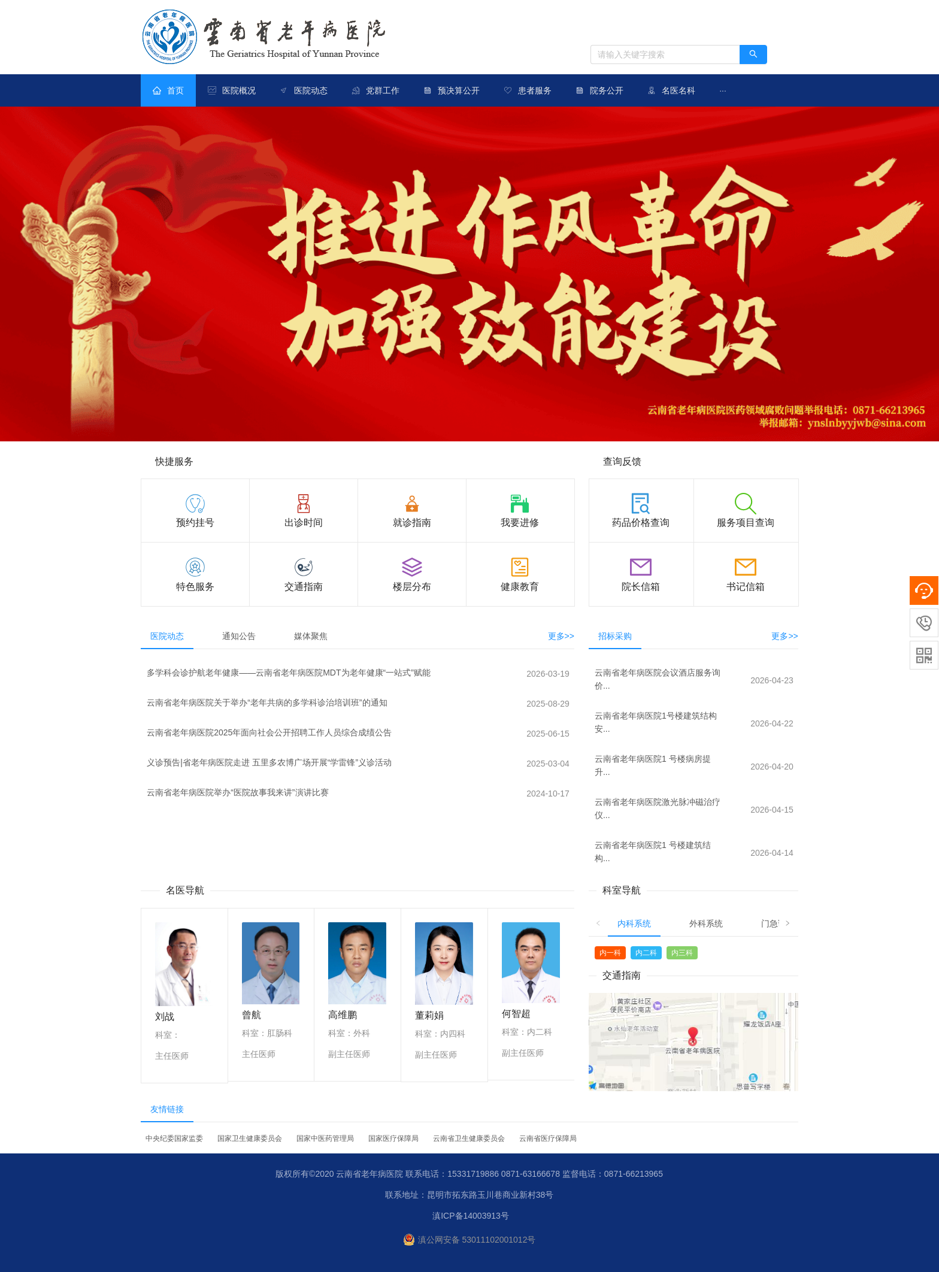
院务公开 (606, 90)
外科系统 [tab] (706, 923)
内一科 (610, 953)
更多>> (561, 636)
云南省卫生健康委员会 (469, 1138)
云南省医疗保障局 (548, 1138)
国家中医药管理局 (325, 1138)
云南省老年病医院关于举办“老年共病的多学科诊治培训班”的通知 (267, 702)
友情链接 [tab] (167, 1109)
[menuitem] (168, 90)
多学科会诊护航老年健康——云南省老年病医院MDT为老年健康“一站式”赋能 (289, 672)
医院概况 (239, 90)
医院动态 (311, 90)
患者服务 (535, 90)
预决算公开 (459, 90)
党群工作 (382, 90)
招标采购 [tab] (615, 636)
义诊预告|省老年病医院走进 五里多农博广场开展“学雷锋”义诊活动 (269, 762)
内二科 (646, 953)
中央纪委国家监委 (174, 1138)
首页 (168, 90)
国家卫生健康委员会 (249, 1138)
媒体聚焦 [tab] (311, 636)
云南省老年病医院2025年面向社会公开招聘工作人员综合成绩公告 (269, 732)
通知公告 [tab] (239, 636)
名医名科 (678, 90)
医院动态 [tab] (167, 636)
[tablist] (357, 636)
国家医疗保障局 (393, 1138)
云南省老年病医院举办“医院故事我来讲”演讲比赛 (237, 792)
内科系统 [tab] (634, 923)
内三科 (682, 953)
